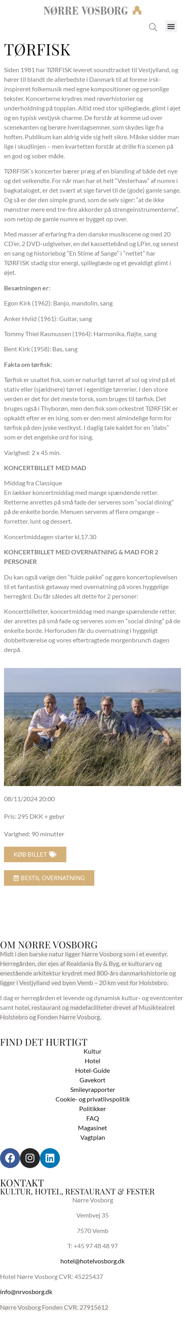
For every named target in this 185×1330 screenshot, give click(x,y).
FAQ (92, 1118)
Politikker (92, 1108)
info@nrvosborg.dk (26, 1291)
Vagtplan (92, 1137)
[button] (171, 26)
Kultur (92, 1051)
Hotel (92, 1060)
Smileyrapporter (92, 1089)
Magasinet (92, 1127)
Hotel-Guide (92, 1070)
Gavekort (92, 1080)
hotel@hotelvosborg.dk (92, 1261)
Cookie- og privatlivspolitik (93, 1099)
